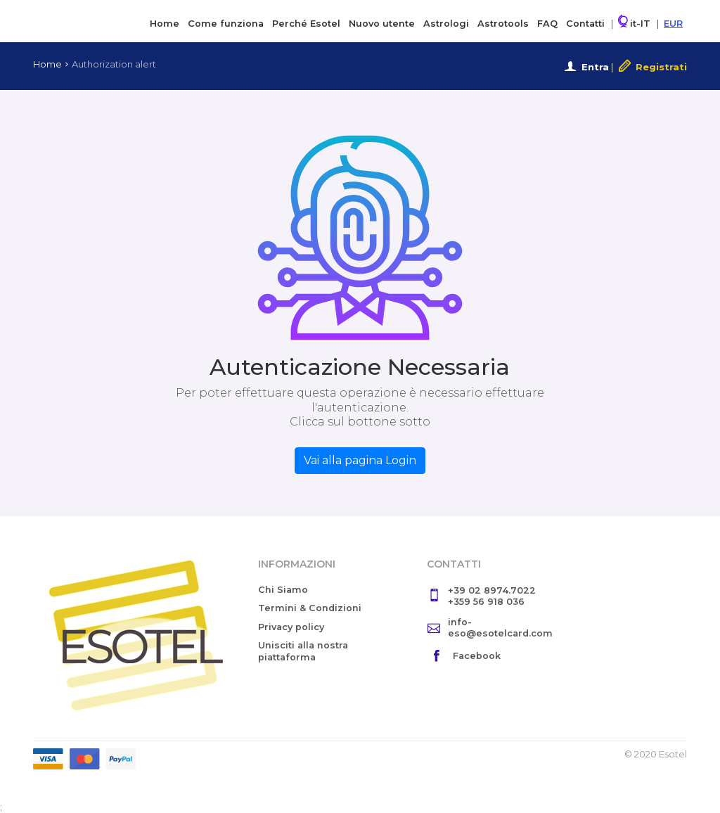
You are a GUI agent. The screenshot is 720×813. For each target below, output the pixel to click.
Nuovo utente (382, 23)
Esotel (90, 19)
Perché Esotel (306, 23)
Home (164, 23)
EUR (673, 23)
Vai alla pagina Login (360, 460)
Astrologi (446, 23)
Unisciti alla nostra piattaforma (303, 651)
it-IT (634, 22)
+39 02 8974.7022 (492, 590)
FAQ (547, 23)
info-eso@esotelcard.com (500, 628)
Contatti (585, 23)
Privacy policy (291, 627)
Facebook (477, 656)
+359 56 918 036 (486, 601)
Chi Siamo (283, 589)
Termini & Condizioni (309, 608)
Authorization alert (114, 64)
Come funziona (226, 23)
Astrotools (503, 23)
